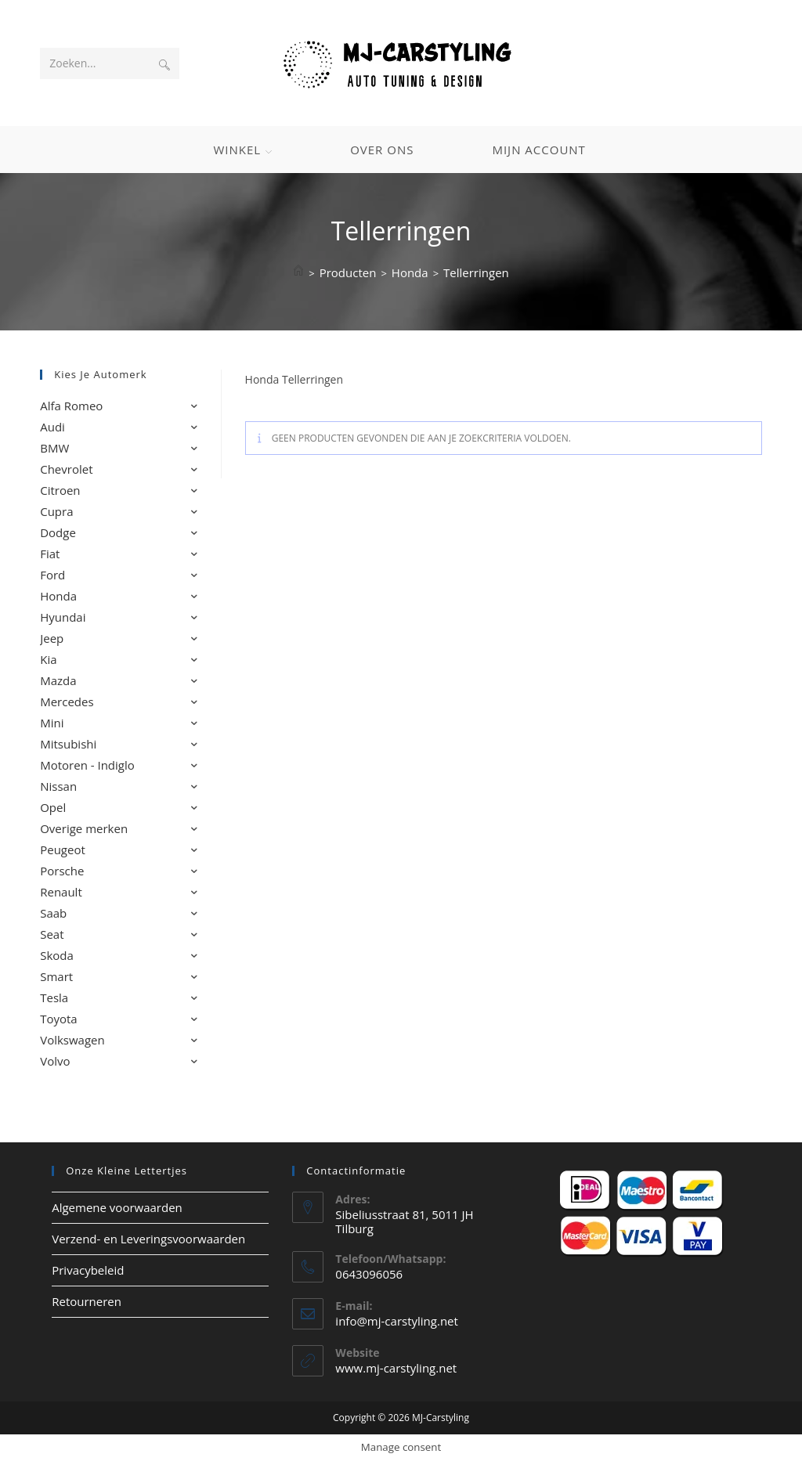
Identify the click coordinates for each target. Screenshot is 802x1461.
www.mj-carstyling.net (396, 1368)
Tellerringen (476, 272)
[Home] (298, 272)
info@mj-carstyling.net (396, 1321)
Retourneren (86, 1301)
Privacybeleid (88, 1270)
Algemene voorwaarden (117, 1207)
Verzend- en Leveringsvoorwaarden (148, 1238)
